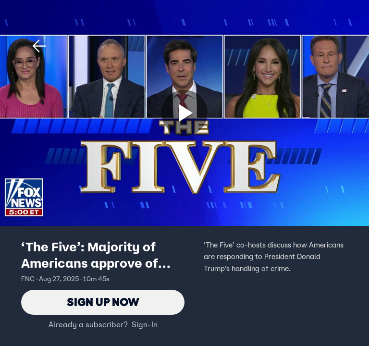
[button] (39, 46)
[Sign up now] (184, 113)
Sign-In (145, 324)
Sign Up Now (103, 302)
